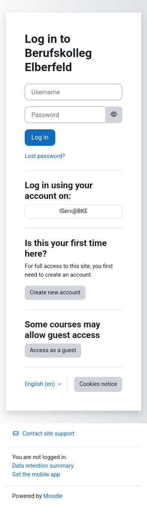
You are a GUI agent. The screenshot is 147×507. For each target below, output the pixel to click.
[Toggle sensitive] (113, 115)
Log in (40, 137)
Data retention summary (43, 465)
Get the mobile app (36, 474)
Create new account (55, 292)
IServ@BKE (73, 211)
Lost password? (45, 156)
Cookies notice (98, 384)
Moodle (52, 496)
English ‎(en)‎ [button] (40, 384)
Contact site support (43, 433)
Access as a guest (53, 350)
